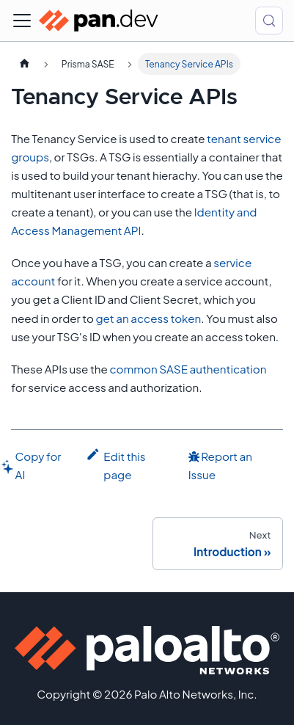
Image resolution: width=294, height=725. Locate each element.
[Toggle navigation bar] (22, 21)
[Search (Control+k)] (269, 20)
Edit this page (115, 464)
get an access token (148, 318)
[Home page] (24, 64)
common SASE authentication (187, 369)
